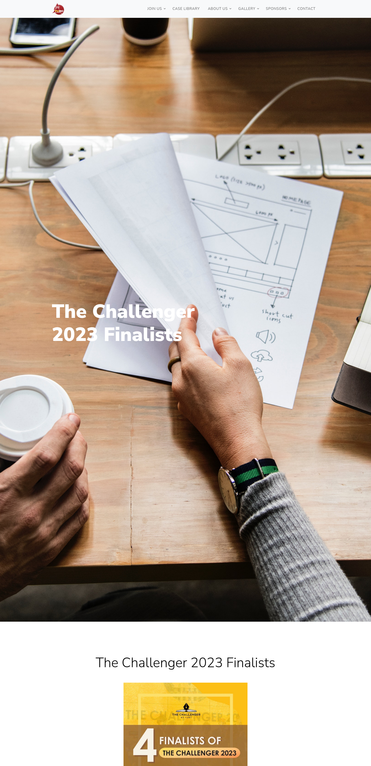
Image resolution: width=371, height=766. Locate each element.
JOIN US (154, 8)
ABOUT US (218, 8)
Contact (306, 8)
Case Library (186, 8)
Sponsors (276, 8)
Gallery (246, 8)
